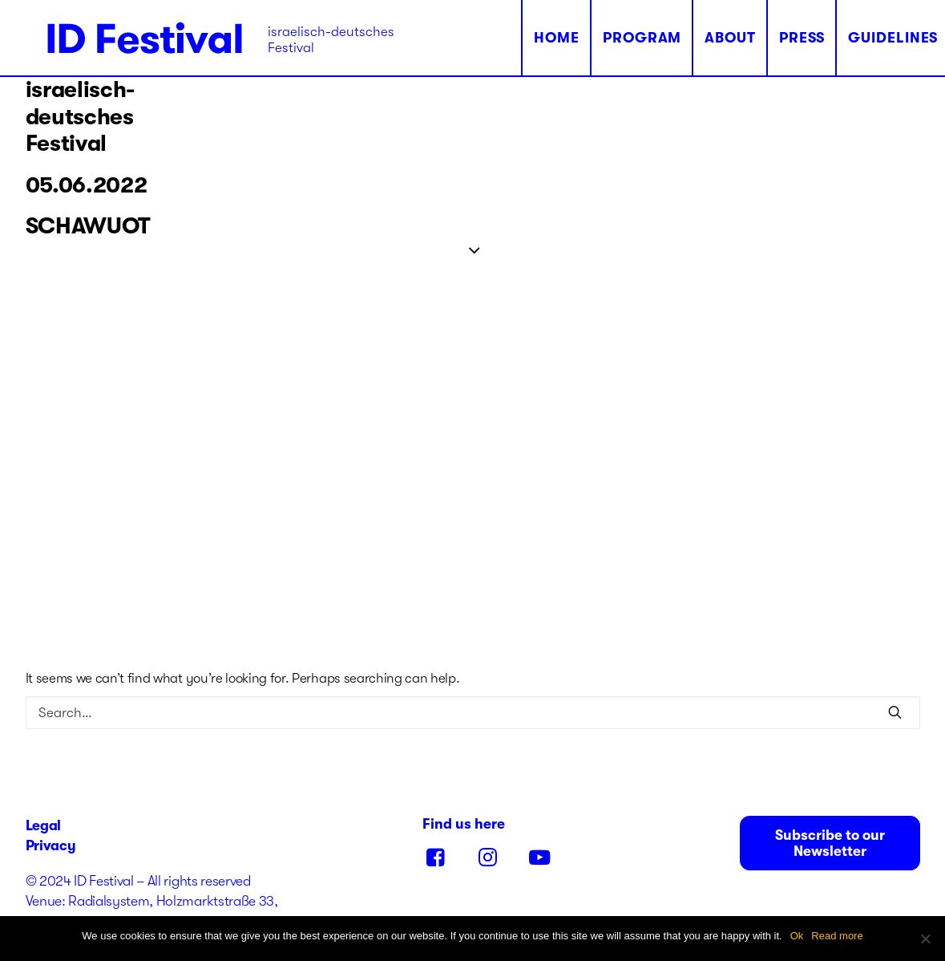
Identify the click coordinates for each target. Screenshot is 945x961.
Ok (797, 936)
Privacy (51, 845)
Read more (836, 936)
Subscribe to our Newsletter (831, 843)
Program (597, 38)
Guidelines (848, 38)
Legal (43, 825)
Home (512, 38)
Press (757, 38)
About (685, 38)
